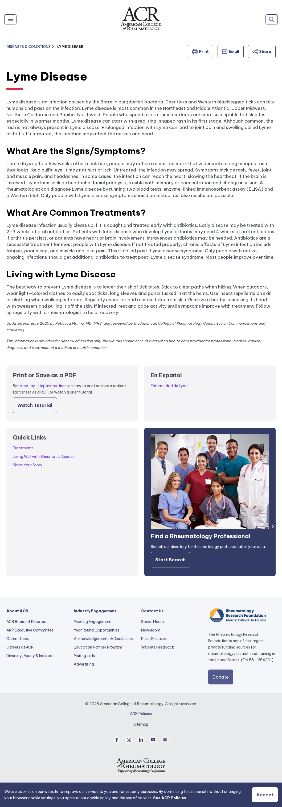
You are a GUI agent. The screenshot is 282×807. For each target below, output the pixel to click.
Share (261, 51)
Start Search (170, 560)
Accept (264, 795)
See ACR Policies (169, 798)
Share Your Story (27, 465)
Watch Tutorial (34, 405)
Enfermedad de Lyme (170, 385)
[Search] (271, 19)
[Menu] (10, 19)
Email (230, 51)
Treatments (23, 448)
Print (200, 51)
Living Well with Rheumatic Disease (44, 456)
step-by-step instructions (43, 385)
